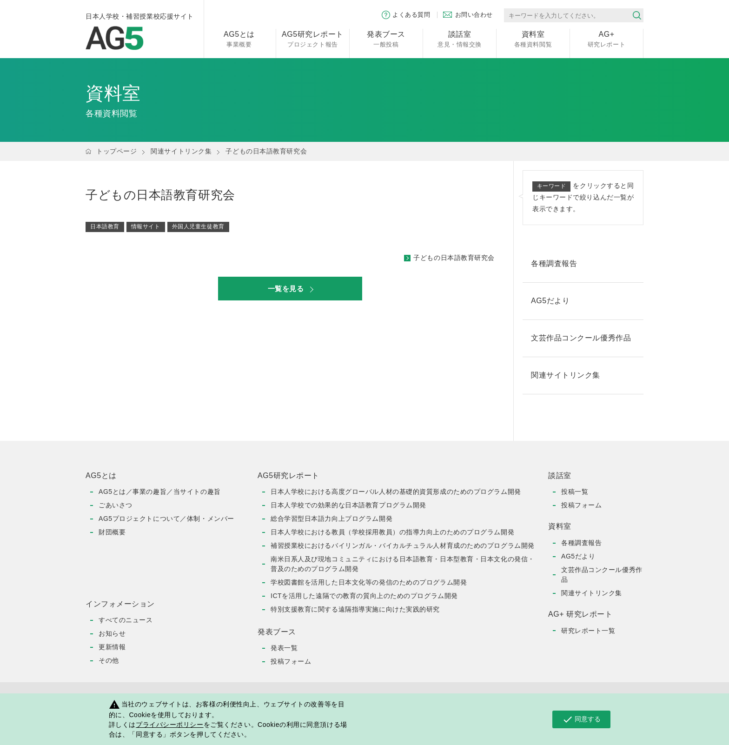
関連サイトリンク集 (181, 151)
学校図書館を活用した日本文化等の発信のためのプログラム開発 (369, 582)
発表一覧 (284, 648)
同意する (581, 719)
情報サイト (145, 226)
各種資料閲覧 (533, 38)
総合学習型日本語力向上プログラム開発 (331, 518)
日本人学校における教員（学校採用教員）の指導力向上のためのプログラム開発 (392, 532)
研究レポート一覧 (588, 630)
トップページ (116, 151)
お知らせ (112, 633)
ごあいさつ (116, 505)
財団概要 (112, 532)
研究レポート (606, 38)
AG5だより (578, 556)
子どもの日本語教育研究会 (454, 257)
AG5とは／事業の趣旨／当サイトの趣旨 (160, 491)
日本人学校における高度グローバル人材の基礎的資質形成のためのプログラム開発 (396, 491)
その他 (109, 660)
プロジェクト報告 (312, 38)
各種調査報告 (581, 542)
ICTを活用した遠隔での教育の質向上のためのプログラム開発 (364, 595)
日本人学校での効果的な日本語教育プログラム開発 (348, 505)
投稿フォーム (291, 661)
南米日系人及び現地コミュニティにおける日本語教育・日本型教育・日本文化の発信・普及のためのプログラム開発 (403, 563)
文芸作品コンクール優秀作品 (602, 574)
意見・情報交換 (459, 38)
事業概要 (239, 38)
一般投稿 (386, 38)
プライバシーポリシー (170, 724)
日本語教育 (104, 226)
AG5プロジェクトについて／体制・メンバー (166, 518)
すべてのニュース (125, 620)
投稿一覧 (574, 491)
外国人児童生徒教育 (198, 226)
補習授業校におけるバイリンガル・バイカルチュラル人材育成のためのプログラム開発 (403, 545)
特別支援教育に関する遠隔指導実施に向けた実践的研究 (355, 609)
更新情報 (112, 647)
